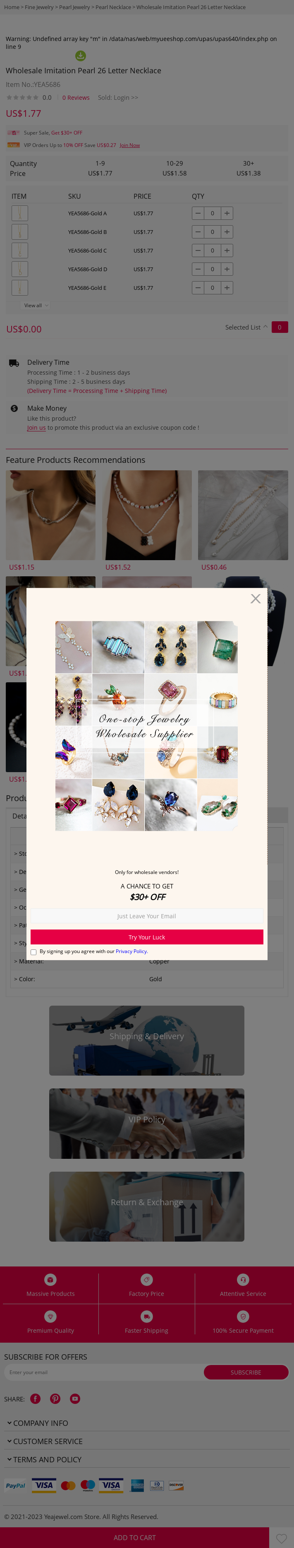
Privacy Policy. (132, 951)
